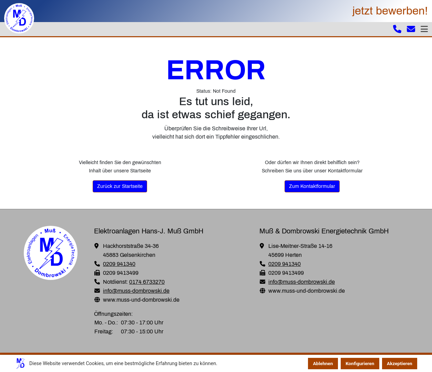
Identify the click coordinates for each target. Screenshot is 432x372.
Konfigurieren (360, 363)
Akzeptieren (399, 363)
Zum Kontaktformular (312, 186)
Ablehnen (323, 363)
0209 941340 (119, 264)
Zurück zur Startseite (120, 186)
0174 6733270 (147, 282)
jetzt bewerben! (390, 11)
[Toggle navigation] (424, 29)
